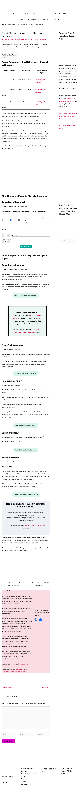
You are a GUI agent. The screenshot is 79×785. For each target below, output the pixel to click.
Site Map (24, 781)
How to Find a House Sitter (28, 14)
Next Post (46, 687)
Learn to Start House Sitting (58, 14)
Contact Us (55, 19)
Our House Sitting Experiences (29, 19)
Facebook (19, 669)
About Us (43, 14)
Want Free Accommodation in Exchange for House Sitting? (68, 116)
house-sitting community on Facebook (14, 672)
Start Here (14, 14)
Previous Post (7, 687)
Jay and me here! (23, 664)
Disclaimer (24, 779)
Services (45, 19)
